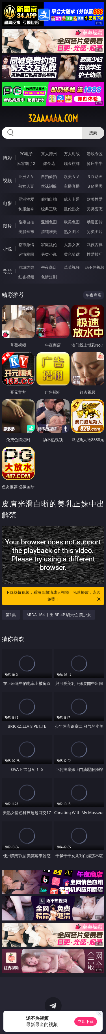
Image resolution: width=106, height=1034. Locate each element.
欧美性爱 (95, 199)
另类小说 (49, 254)
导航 (7, 271)
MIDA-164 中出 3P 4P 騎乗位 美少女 (59, 614)
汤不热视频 (95, 267)
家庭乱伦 (49, 244)
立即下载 (86, 1021)
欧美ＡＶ (72, 176)
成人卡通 (72, 199)
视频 (7, 180)
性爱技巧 (95, 254)
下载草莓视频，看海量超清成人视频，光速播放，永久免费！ (54, 596)
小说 (7, 249)
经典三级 (49, 208)
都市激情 (26, 244)
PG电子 (26, 153)
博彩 (7, 158)
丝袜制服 (49, 186)
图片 (7, 226)
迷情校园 (26, 254)
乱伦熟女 (72, 208)
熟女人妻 (26, 186)
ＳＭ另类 (95, 186)
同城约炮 (26, 267)
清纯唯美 (49, 231)
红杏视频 (26, 277)
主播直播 (72, 186)
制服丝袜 (26, 208)
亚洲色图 (49, 222)
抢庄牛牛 (95, 163)
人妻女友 (72, 244)
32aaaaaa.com (53, 118)
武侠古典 (95, 244)
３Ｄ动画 (95, 176)
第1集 (11, 614)
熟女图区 (72, 231)
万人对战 (72, 153)
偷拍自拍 (49, 199)
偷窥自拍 (26, 222)
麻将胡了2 (26, 163)
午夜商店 (49, 267)
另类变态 (95, 208)
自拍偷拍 (49, 176)
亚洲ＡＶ (26, 176)
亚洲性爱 (26, 199)
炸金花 (49, 163)
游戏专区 (95, 153)
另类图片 (95, 231)
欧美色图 (72, 222)
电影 (7, 203)
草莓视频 (72, 267)
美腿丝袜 (26, 231)
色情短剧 (49, 277)
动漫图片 (95, 222)
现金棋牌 (72, 163)
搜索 (93, 132)
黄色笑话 (72, 254)
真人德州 (49, 153)
